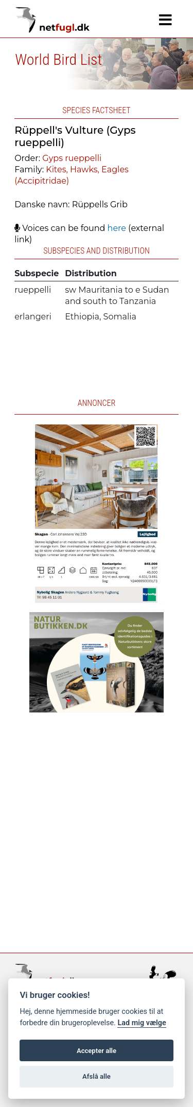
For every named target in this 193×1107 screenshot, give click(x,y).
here (117, 228)
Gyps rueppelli (71, 158)
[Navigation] (165, 20)
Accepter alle (96, 1051)
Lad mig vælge (141, 1023)
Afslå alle (96, 1076)
